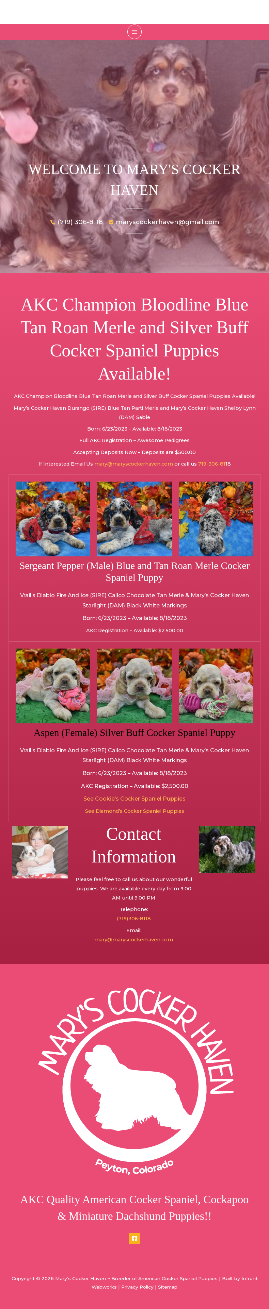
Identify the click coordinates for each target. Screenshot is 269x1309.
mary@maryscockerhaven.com (133, 464)
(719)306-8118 (134, 920)
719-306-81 (211, 464)
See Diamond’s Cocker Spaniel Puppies (134, 812)
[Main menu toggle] (134, 31)
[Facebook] (134, 1239)
